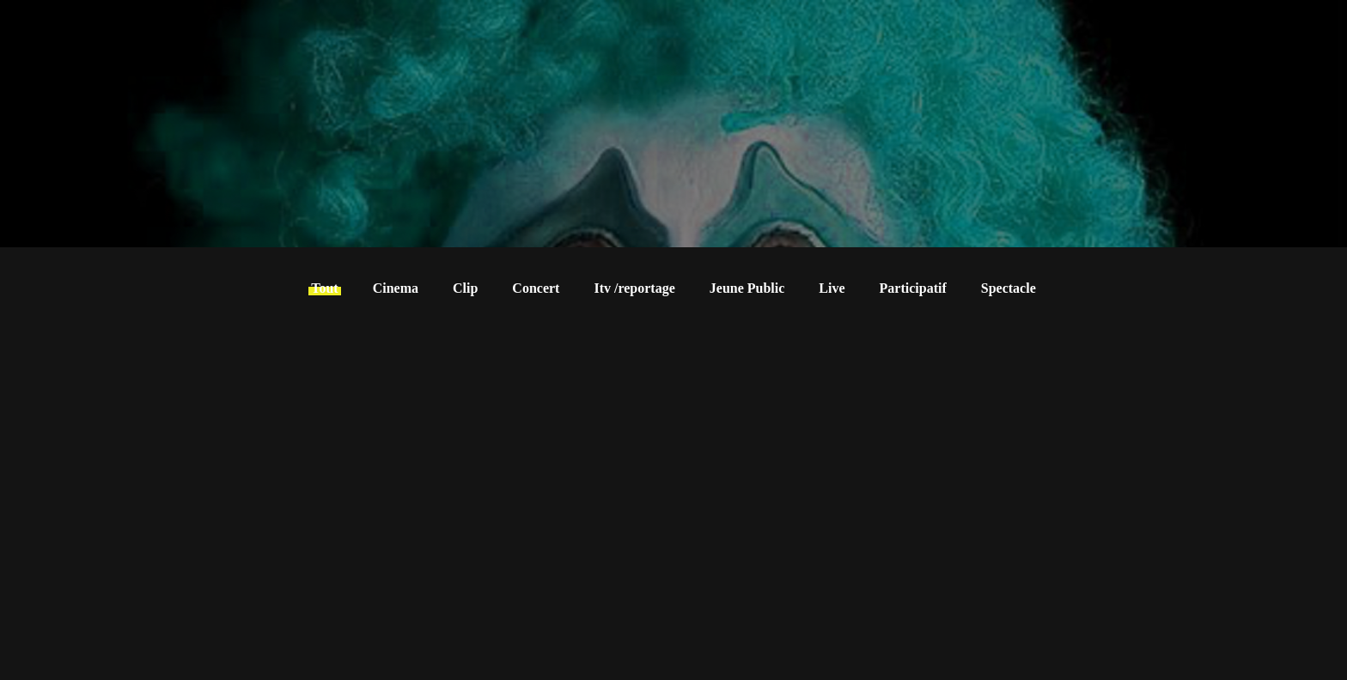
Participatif (913, 288)
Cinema (395, 288)
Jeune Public (747, 288)
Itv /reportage (634, 288)
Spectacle (1008, 288)
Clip (465, 288)
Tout (324, 288)
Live (831, 288)
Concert (535, 288)
